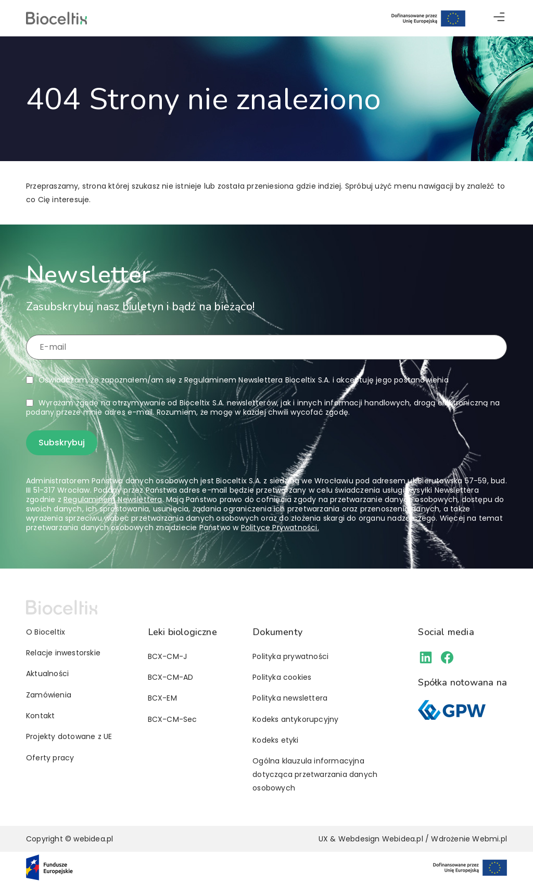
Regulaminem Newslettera (113, 499)
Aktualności (47, 673)
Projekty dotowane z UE (69, 736)
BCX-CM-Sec (172, 719)
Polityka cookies (281, 677)
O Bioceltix (45, 632)
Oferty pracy (50, 758)
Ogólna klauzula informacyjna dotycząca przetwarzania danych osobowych (314, 774)
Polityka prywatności (290, 656)
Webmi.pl (489, 839)
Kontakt (40, 715)
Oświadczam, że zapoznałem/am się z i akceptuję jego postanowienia (244, 380)
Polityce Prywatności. (280, 527)
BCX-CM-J (167, 656)
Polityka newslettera (289, 698)
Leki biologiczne (182, 632)
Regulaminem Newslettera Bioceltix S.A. (257, 380)
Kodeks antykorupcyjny (295, 719)
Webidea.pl (402, 839)
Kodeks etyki (275, 740)
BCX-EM (162, 698)
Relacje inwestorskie (63, 653)
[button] (499, 18)
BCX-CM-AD (171, 677)
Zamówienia (48, 695)
